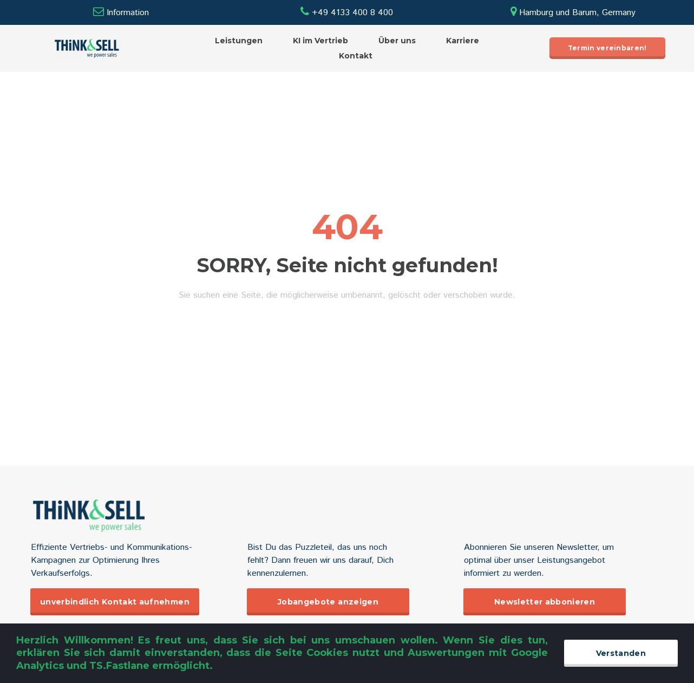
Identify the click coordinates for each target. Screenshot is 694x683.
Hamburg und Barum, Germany (573, 12)
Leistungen (239, 40)
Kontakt (355, 56)
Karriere (462, 40)
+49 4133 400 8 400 (346, 12)
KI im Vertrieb (320, 40)
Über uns (397, 40)
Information (128, 12)
